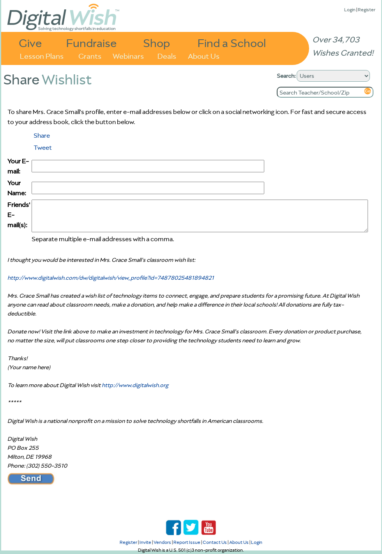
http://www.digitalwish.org (135, 385)
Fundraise (91, 42)
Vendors (162, 542)
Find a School (232, 42)
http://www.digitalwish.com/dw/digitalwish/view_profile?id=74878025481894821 (110, 278)
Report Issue (186, 542)
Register (366, 9)
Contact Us (215, 542)
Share (42, 135)
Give (30, 42)
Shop (156, 42)
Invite (145, 542)
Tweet (43, 147)
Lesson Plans (42, 55)
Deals (166, 55)
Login (349, 9)
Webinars (128, 55)
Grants (89, 55)
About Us (203, 55)
